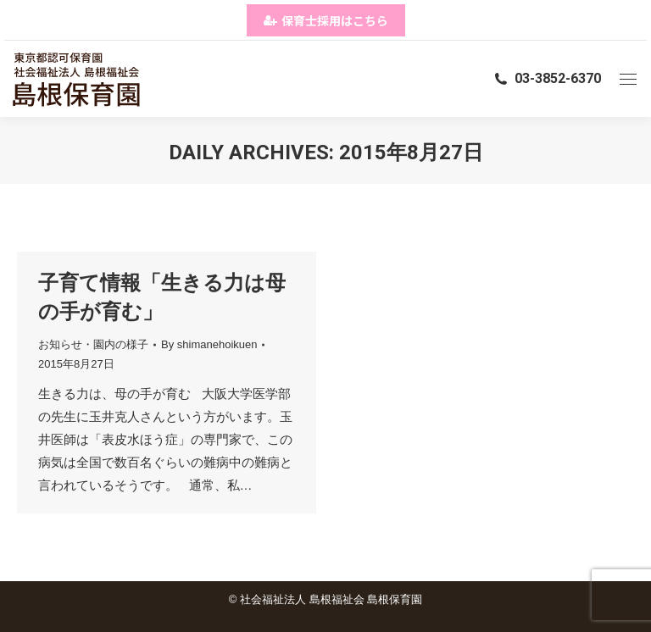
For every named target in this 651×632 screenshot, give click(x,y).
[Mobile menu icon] (628, 79)
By (209, 344)
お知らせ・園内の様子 (93, 344)
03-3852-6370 (546, 78)
